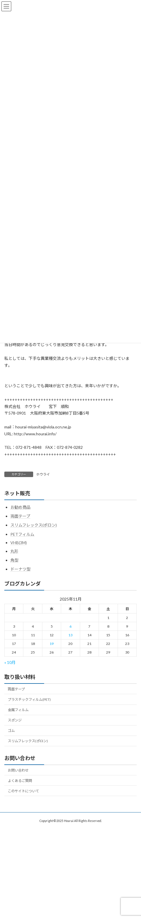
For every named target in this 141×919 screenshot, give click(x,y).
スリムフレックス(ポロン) (33, 525)
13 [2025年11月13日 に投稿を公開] (70, 635)
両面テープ (20, 516)
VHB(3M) (18, 542)
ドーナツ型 (20, 569)
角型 (14, 560)
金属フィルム (18, 710)
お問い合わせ (18, 770)
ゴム (11, 730)
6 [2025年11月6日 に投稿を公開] (70, 626)
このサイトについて (23, 791)
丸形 (14, 551)
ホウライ (43, 474)
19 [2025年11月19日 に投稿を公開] (52, 643)
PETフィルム (22, 533)
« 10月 (10, 662)
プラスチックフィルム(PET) (29, 699)
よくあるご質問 (20, 780)
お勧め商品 (20, 507)
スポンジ (15, 720)
